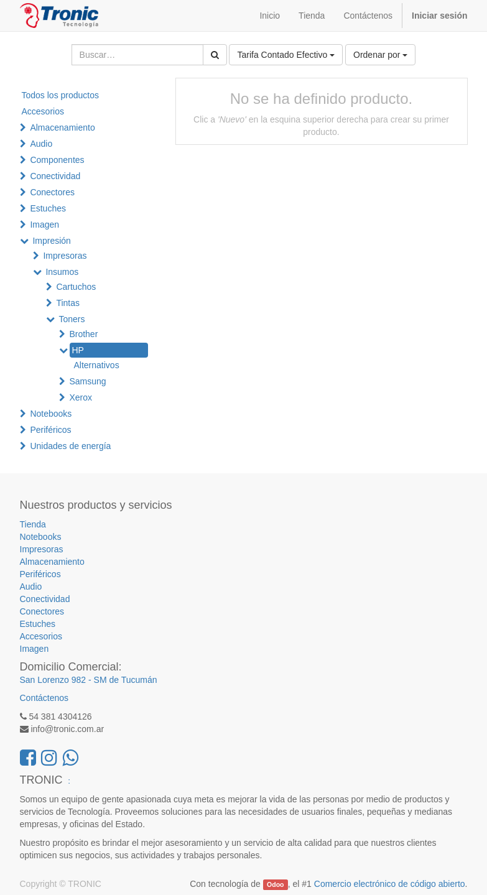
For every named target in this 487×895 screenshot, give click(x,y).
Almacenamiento (62, 127)
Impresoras (64, 256)
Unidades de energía (70, 446)
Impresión (51, 241)
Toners (71, 319)
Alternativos (96, 365)
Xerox (80, 397)
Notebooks (51, 414)
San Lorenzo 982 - (57, 680)
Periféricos (50, 430)
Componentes (57, 160)
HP (77, 350)
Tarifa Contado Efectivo (286, 55)
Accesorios (43, 111)
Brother (83, 334)
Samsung (87, 381)
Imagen (44, 225)
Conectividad (55, 176)
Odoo (275, 884)
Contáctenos (44, 698)
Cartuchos (76, 287)
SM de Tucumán (125, 680)
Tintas (68, 303)
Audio (41, 144)
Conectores (52, 192)
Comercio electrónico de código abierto (389, 884)
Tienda (33, 524)
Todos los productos (61, 95)
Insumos (61, 272)
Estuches (48, 208)
